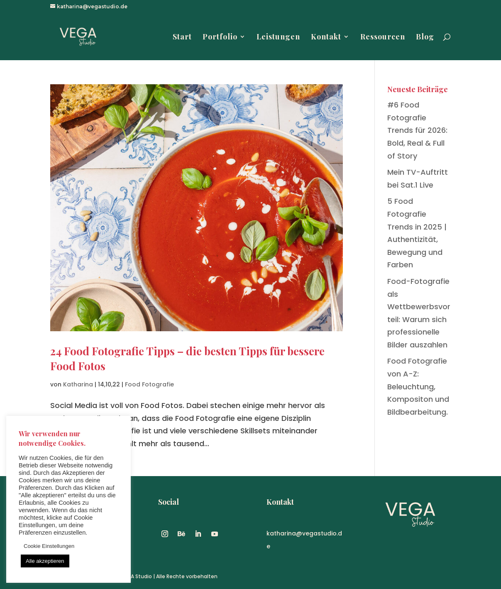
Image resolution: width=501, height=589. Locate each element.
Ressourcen (382, 38)
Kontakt (326, 38)
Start (182, 38)
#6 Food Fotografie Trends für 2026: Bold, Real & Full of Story (417, 130)
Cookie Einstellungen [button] (49, 546)
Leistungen (278, 38)
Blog (425, 38)
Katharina (78, 384)
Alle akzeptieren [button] (45, 561)
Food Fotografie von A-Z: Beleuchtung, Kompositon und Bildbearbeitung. (418, 386)
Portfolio (220, 38)
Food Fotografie (149, 384)
